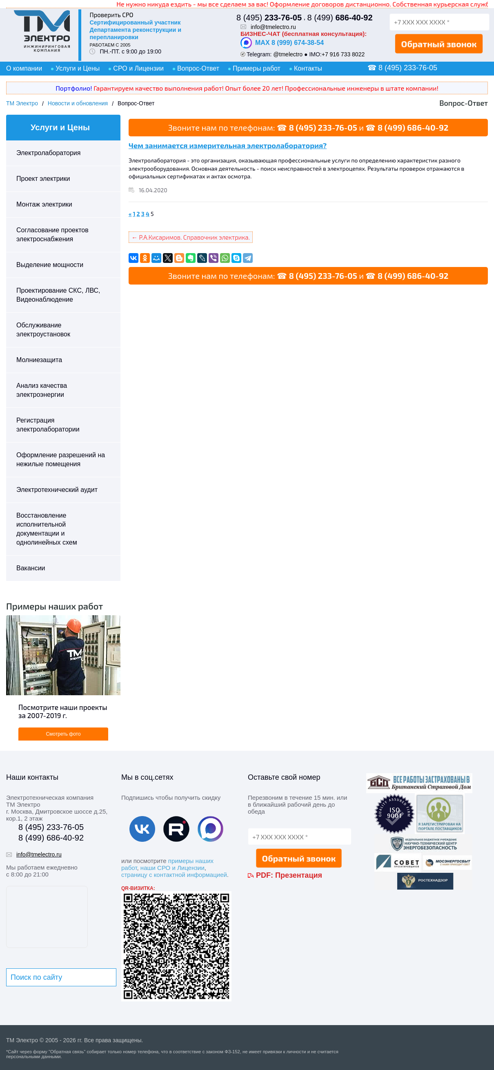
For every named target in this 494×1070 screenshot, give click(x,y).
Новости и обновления (78, 103)
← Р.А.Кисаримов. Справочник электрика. (190, 237)
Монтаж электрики (44, 204)
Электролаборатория (48, 152)
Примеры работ (256, 68)
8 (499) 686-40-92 (413, 127)
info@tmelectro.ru (273, 27)
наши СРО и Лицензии (172, 867)
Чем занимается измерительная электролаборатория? (228, 145)
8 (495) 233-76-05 (323, 127)
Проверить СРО (111, 14)
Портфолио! (74, 88)
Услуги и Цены (78, 68)
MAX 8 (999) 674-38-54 (282, 43)
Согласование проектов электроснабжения (52, 234)
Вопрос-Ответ (198, 68)
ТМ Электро (22, 103)
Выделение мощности (49, 264)
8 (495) (269, 17)
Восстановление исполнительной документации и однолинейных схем (46, 529)
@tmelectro (288, 54)
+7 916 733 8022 (343, 54)
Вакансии (30, 568)
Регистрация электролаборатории (48, 425)
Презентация (298, 875)
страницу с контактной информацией (174, 874)
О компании (24, 68)
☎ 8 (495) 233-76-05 (402, 68)
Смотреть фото (63, 734)
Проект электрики (43, 178)
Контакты (308, 68)
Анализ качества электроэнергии (41, 390)
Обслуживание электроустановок (43, 330)
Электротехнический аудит (57, 489)
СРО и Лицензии (138, 68)
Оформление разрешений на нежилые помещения (60, 459)
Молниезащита (39, 359)
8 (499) (339, 17)
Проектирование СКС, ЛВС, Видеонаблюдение (58, 295)
